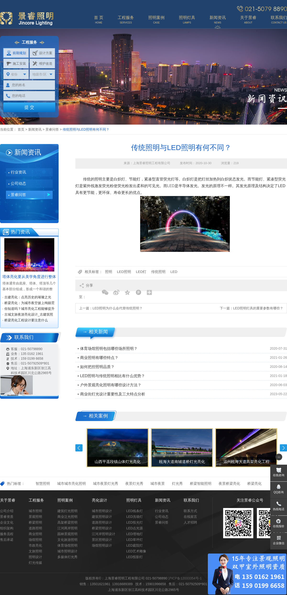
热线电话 (278, 509)
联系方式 (190, 511)
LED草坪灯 (134, 540)
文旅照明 (35, 551)
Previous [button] (79, 447)
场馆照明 (35, 540)
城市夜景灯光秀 (105, 483)
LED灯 (141, 272)
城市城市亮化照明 (71, 483)
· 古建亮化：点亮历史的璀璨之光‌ (26, 297)
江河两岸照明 (67, 528)
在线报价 (278, 526)
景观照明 (35, 517)
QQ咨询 (279, 492)
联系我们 (191, 500)
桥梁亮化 (254, 483)
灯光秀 (177, 483)
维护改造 (42, 63)
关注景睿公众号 (250, 500)
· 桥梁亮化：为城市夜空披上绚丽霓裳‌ (28, 303)
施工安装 (16, 63)
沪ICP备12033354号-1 (185, 578)
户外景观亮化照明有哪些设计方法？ (110, 385)
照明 (108, 272)
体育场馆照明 (67, 545)
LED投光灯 (134, 522)
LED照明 (124, 272)
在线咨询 (278, 475)
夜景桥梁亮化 (229, 483)
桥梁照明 (35, 522)
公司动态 (18, 183)
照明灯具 (134, 500)
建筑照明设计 (102, 517)
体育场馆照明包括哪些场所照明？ (109, 349)
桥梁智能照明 (200, 483)
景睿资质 (6, 517)
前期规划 (16, 53)
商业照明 (35, 534)
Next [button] (283, 447)
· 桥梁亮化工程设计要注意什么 (25, 320)
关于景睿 (7, 500)
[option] (117, 447)
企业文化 (6, 522)
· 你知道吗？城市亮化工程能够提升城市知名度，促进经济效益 (28, 309)
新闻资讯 (35, 129)
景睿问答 (52, 129)
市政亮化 (35, 545)
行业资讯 (18, 172)
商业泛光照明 (67, 517)
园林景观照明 (67, 534)
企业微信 (278, 543)
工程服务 (36, 500)
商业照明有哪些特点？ (99, 358)
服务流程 (6, 534)
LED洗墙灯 (134, 517)
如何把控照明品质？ (97, 367)
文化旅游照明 (67, 540)
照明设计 (35, 557)
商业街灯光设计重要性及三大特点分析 (112, 394)
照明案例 (65, 500)
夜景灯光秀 (134, 483)
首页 (21, 129)
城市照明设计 (67, 551)
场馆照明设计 (102, 545)
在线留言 (190, 517)
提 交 (29, 107)
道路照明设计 (102, 522)
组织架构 (6, 528)
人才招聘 (190, 522)
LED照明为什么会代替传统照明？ (118, 308)
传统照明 (158, 272)
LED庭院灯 (134, 545)
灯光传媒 (35, 563)
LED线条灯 (134, 511)
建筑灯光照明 (67, 511)
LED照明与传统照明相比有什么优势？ (112, 376)
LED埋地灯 (134, 534)
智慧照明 (43, 483)
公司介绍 (6, 511)
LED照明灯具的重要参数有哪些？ (258, 308)
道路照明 (35, 528)
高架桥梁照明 (67, 522)
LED (171, 186)
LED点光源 (134, 528)
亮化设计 (99, 500)
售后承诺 (6, 540)
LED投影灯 (134, 557)
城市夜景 (157, 483)
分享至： (86, 287)
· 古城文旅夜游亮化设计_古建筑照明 (27, 314)
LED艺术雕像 (136, 551)
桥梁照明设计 (102, 528)
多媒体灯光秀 (67, 557)
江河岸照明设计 (103, 534)
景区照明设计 (102, 540)
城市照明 (35, 511)
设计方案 (42, 53)
